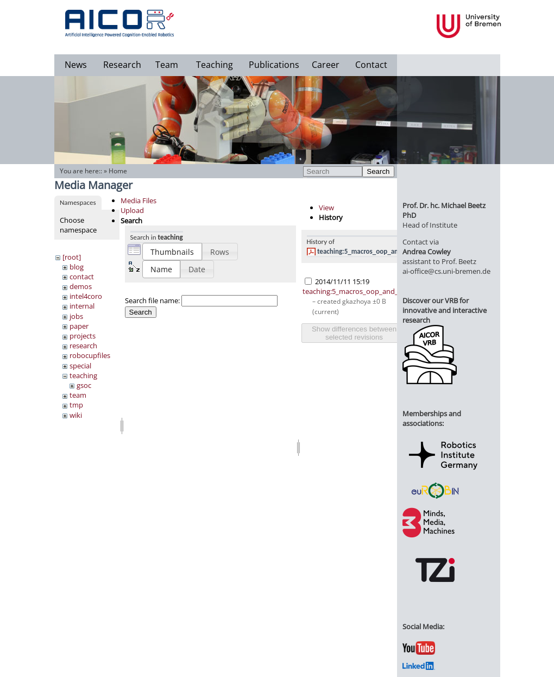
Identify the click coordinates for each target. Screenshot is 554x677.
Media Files (138, 200)
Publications (274, 65)
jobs (76, 316)
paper (79, 326)
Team (166, 65)
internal (82, 306)
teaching (83, 375)
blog (77, 267)
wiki (76, 415)
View (326, 207)
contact (82, 276)
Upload (132, 210)
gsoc (84, 385)
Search (378, 171)
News (76, 65)
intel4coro (86, 296)
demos (81, 286)
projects (83, 336)
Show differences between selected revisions (354, 333)
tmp (76, 405)
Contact (371, 65)
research (83, 345)
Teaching (214, 65)
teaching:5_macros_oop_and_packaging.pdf (381, 251)
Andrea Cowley (426, 251)
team (78, 395)
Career (325, 65)
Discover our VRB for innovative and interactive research (444, 310)
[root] (71, 257)
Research (122, 65)
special (80, 366)
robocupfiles (90, 355)
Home (118, 170)
